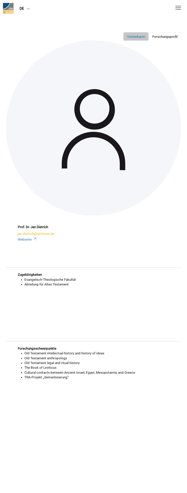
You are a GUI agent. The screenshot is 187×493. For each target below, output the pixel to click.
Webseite (27, 239)
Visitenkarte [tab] (136, 37)
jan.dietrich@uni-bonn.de (36, 234)
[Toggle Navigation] (178, 8)
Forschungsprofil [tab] (165, 37)
